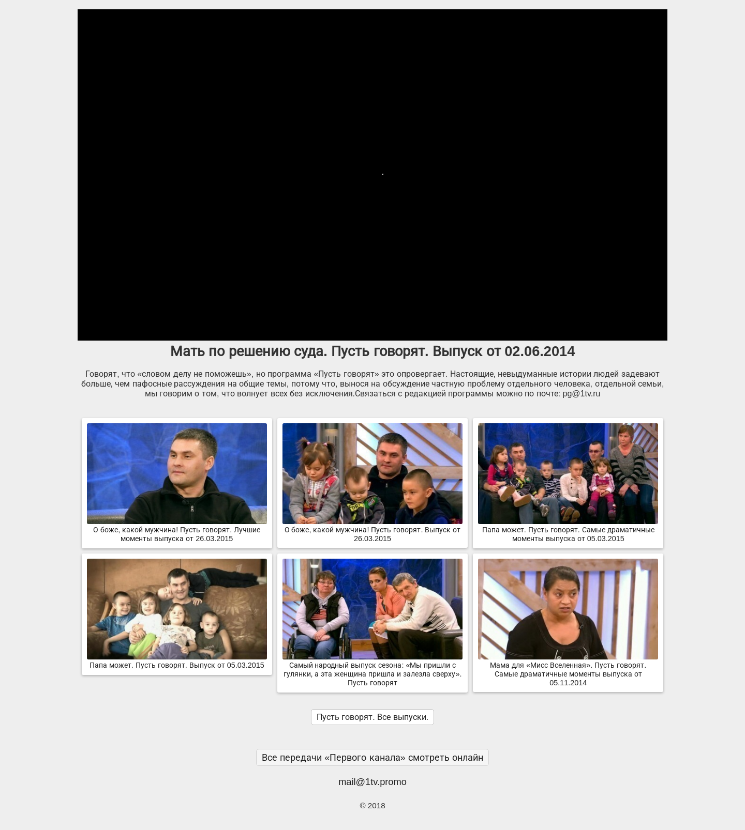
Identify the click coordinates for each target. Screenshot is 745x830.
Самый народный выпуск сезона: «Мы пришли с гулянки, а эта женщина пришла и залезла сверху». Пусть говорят (372, 670)
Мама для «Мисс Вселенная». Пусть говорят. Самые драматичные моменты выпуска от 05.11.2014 (568, 670)
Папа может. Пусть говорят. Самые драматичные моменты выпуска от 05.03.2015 (568, 530)
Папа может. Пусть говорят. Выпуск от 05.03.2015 (177, 661)
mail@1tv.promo (372, 781)
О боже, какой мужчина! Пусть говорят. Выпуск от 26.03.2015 (372, 530)
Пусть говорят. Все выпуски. (372, 717)
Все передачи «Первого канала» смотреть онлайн (372, 757)
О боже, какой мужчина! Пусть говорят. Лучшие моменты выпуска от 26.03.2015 (177, 530)
